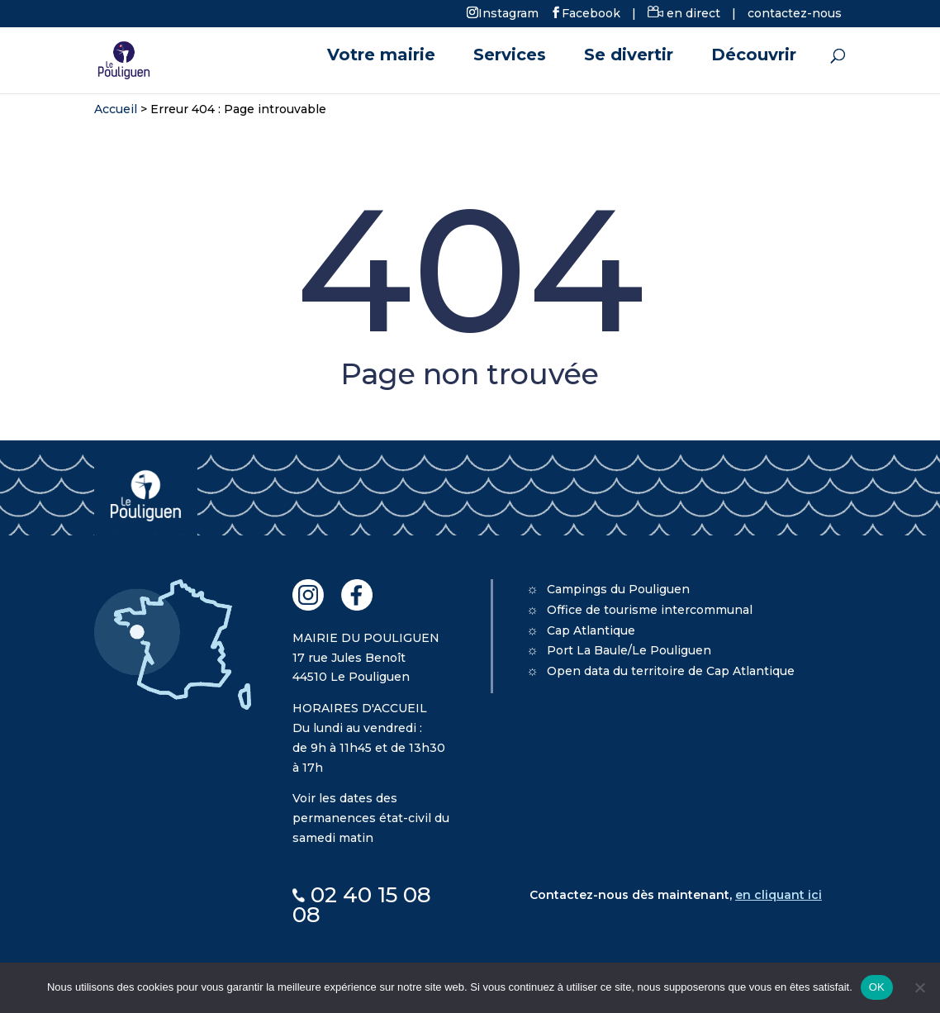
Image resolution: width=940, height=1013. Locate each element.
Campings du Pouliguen (618, 589)
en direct (684, 13)
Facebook (591, 12)
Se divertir (628, 56)
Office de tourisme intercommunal (649, 609)
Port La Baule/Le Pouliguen (629, 650)
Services (509, 56)
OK (877, 987)
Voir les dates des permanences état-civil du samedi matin (370, 818)
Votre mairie (381, 56)
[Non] (919, 987)
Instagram (508, 12)
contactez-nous (795, 13)
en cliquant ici (778, 894)
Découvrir (753, 56)
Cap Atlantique (591, 630)
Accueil (115, 109)
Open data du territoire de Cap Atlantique (671, 670)
